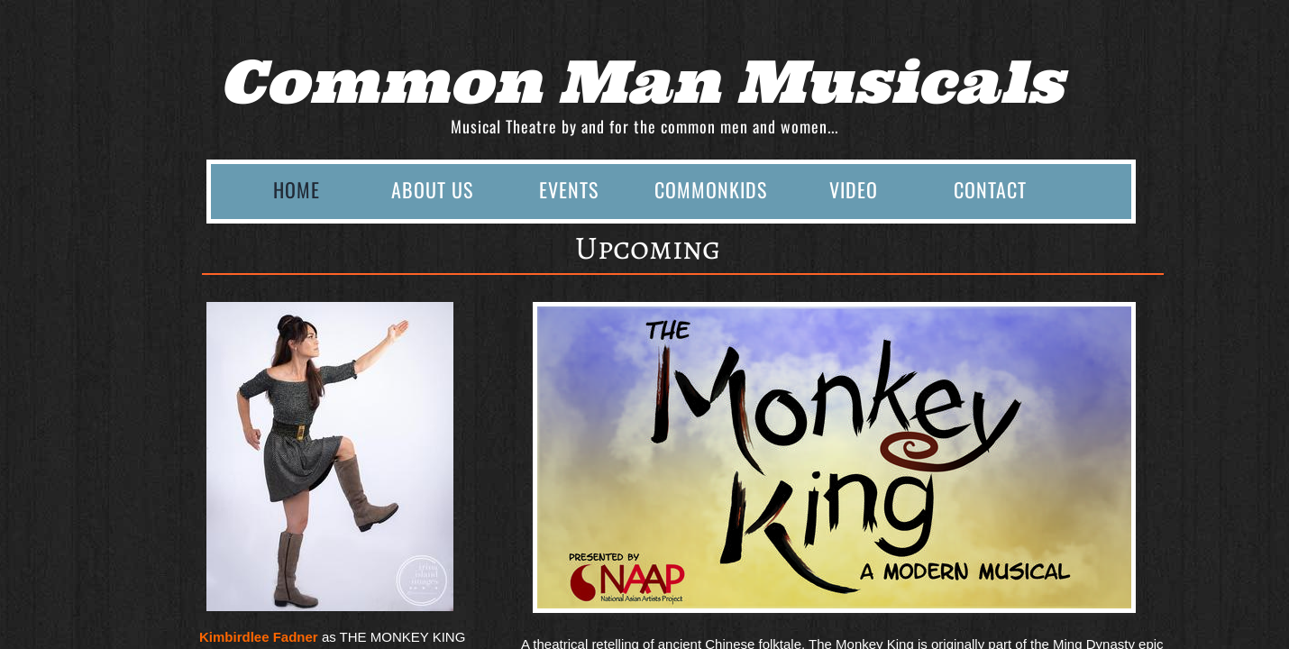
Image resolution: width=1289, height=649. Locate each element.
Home (296, 189)
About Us (432, 189)
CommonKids (710, 189)
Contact (990, 189)
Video (853, 189)
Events (569, 189)
